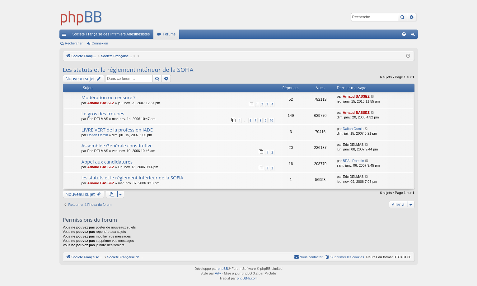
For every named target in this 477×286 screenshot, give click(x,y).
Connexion (99, 43)
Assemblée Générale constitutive (117, 145)
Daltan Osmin (97, 135)
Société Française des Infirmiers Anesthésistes (111, 34)
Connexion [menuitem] (414, 35)
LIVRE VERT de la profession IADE (117, 130)
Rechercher (74, 43)
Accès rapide (65, 35)
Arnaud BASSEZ (100, 103)
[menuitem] (404, 34)
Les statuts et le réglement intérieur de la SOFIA (128, 70)
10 (271, 120)
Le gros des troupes (103, 113)
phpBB (223, 268)
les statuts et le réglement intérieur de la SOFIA (133, 177)
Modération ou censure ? (109, 97)
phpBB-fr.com (247, 278)
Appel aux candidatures (107, 162)
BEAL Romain (353, 161)
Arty (218, 273)
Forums (169, 34)
